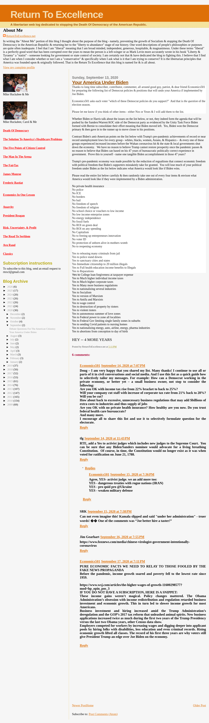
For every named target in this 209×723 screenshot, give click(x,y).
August (14, 335)
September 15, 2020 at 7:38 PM (110, 511)
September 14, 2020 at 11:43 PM (107, 438)
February (15, 358)
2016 (10, 377)
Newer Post (79, 705)
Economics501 (90, 365)
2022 (10, 302)
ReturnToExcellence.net (20, 36)
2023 (10, 298)
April (13, 350)
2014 (10, 385)
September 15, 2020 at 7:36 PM (132, 474)
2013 (10, 388)
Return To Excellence (56, 14)
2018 (10, 369)
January (14, 362)
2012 (10, 393)
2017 (10, 373)
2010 (10, 400)
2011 (10, 396)
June (13, 343)
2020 (10, 310)
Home (89, 705)
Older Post (199, 705)
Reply (84, 427)
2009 (10, 404)
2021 (10, 306)
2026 (10, 286)
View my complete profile (19, 67)
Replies (90, 468)
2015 (10, 381)
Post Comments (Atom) (103, 714)
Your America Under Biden (100, 82)
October (14, 321)
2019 (10, 365)
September (16, 325)
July (12, 339)
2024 (10, 294)
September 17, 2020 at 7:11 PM (123, 561)
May (13, 347)
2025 (10, 290)
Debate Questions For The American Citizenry (32, 328)
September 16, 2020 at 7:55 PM (122, 537)
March (14, 354)
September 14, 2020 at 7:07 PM (123, 365)
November (16, 317)
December (15, 314)
